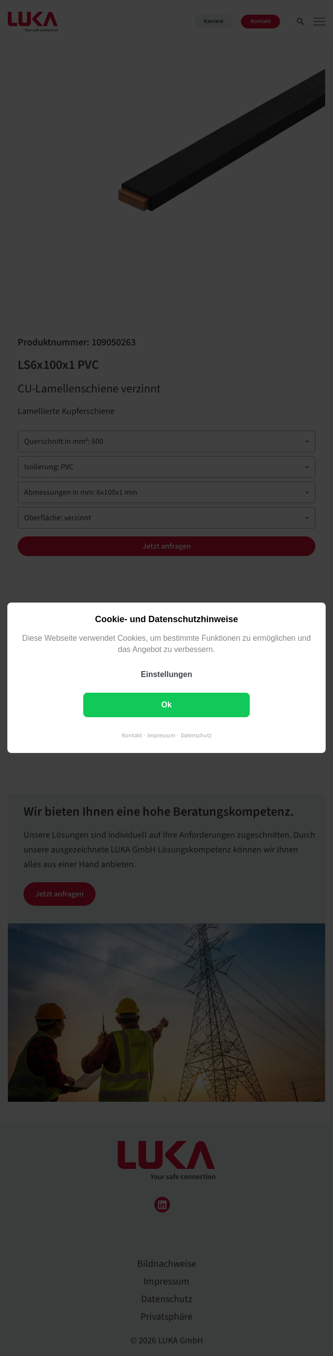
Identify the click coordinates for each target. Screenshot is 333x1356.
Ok (166, 705)
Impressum (161, 736)
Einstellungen (166, 675)
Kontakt (132, 736)
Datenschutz (196, 736)
